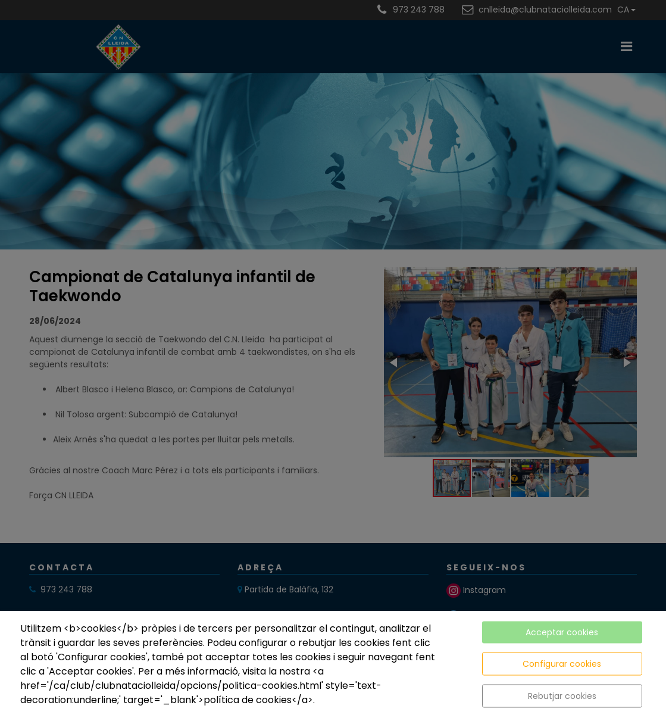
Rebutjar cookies (562, 696)
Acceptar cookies (562, 632)
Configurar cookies (562, 664)
